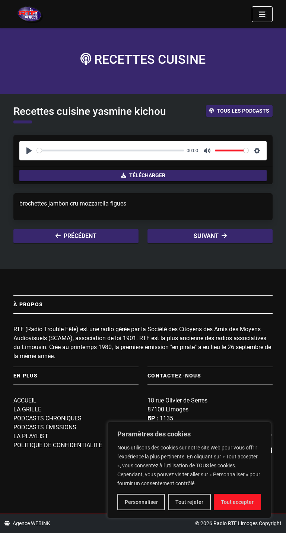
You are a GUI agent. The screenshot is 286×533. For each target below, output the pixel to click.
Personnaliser (141, 502)
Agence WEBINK (27, 523)
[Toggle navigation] (262, 14)
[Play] (29, 151)
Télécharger (143, 175)
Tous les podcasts (239, 111)
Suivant (210, 235)
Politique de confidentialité (57, 445)
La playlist (30, 436)
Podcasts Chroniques (47, 418)
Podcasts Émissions (44, 427)
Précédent (75, 235)
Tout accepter (237, 502)
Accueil (24, 400)
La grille (27, 409)
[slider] (110, 150)
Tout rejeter (189, 502)
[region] (189, 470)
